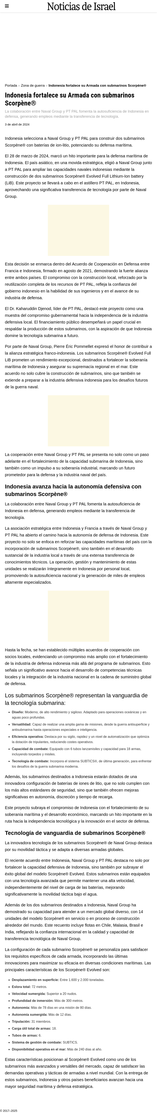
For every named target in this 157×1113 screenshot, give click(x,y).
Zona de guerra (33, 85)
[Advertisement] (78, 47)
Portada (11, 85)
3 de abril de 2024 (17, 124)
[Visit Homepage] (81, 6)
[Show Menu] (7, 6)
